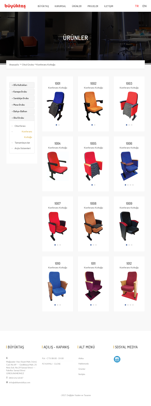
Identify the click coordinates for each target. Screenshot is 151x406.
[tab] (21, 85)
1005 (93, 143)
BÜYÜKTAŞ (43, 6)
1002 (93, 83)
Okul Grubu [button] (18, 117)
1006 (129, 143)
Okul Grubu (28, 64)
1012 (129, 263)
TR (137, 6)
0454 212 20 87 (16, 378)
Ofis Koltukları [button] (19, 85)
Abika (81, 358)
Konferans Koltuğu (45, 64)
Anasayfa (14, 64)
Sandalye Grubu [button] (20, 98)
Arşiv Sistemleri (23, 148)
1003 (129, 83)
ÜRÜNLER (77, 6)
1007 (58, 203)
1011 (93, 263)
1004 (58, 143)
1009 (129, 203)
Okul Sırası (20, 125)
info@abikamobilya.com (19, 382)
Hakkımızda (83, 363)
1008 (93, 203)
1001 (57, 83)
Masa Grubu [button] (18, 104)
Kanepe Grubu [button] (19, 91)
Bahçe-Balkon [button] (19, 111)
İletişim (81, 374)
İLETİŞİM (108, 6)
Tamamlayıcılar (22, 142)
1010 (57, 263)
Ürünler (81, 369)
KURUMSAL (60, 6)
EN (144, 6)
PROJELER (93, 6)
